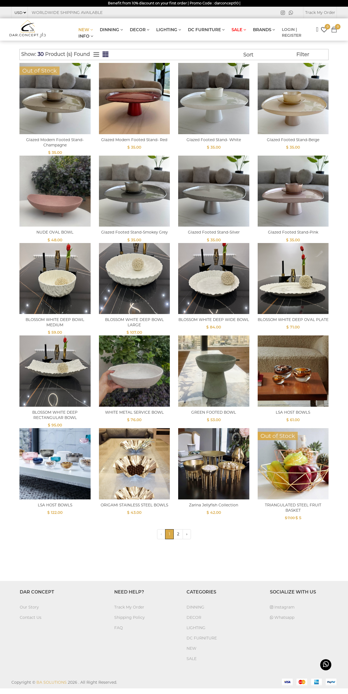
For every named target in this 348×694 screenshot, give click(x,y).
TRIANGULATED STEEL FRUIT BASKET (292, 513)
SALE (239, 30)
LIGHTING (168, 30)
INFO (85, 36)
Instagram (282, 612)
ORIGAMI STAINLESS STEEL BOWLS (134, 513)
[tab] (96, 54)
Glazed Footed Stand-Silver (213, 232)
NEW (85, 30)
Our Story (29, 612)
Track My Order (320, 12)
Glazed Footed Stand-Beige (293, 140)
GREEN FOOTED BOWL (214, 417)
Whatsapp (282, 623)
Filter (302, 55)
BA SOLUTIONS (51, 687)
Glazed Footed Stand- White (213, 140)
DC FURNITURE (206, 30)
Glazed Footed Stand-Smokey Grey (134, 235)
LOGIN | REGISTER (291, 32)
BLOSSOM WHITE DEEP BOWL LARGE (134, 327)
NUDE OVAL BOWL (55, 232)
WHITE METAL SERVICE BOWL (134, 417)
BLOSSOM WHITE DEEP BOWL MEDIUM (55, 327)
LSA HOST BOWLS (293, 417)
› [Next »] (186, 539)
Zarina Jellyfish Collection (213, 510)
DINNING (111, 30)
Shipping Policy (129, 623)
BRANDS (264, 30)
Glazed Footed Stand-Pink (293, 232)
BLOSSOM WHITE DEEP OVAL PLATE (293, 327)
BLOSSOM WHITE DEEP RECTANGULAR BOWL (55, 420)
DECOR (140, 30)
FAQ (118, 633)
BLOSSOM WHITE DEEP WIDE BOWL (213, 327)
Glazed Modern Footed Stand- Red (134, 142)
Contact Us (30, 623)
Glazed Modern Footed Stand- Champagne (54, 142)
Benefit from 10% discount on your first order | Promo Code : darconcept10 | (174, 3)
